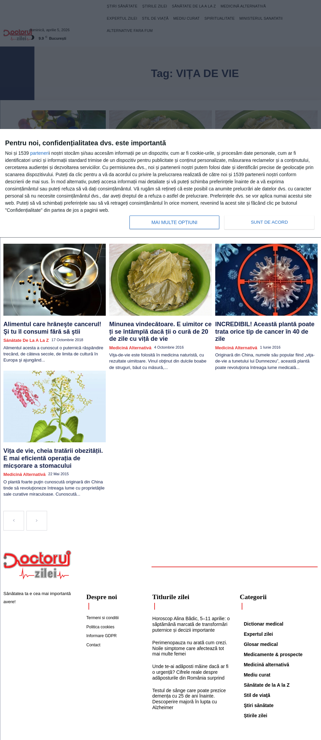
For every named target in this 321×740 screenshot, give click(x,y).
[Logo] (37, 537)
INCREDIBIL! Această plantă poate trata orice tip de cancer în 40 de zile (266, 315)
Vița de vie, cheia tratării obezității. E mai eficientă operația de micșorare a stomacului (53, 437)
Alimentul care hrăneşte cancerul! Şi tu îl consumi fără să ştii (49, 315)
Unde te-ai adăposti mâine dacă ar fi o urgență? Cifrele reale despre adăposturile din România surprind (189, 641)
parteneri (39, 153)
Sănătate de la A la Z (22, 325)
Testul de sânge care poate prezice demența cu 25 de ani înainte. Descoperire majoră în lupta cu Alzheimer (186, 666)
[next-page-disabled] (36, 493)
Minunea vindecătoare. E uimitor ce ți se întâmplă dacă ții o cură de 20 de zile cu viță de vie (158, 318)
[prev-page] (13, 493)
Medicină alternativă (127, 331)
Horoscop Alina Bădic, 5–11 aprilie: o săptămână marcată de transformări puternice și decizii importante (188, 596)
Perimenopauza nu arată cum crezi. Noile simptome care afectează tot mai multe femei (189, 618)
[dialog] (160, 183)
